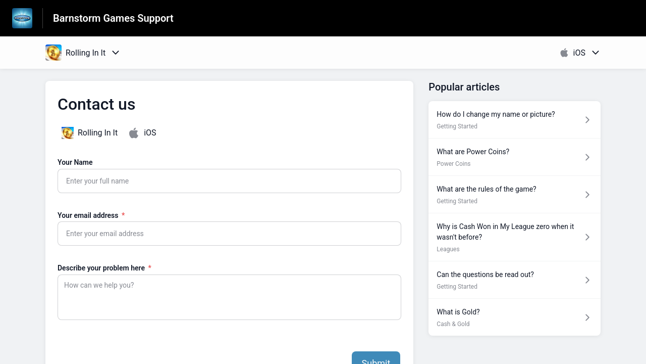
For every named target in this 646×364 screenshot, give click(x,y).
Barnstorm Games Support (113, 18)
